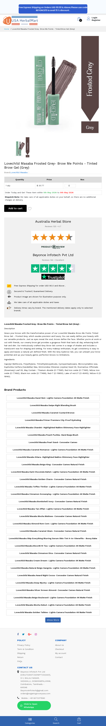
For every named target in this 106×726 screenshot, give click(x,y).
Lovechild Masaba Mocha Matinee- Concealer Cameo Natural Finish (53, 516)
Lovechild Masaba (18, 172)
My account (60, 653)
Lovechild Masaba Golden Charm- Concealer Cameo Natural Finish (53, 479)
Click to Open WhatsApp (28, 705)
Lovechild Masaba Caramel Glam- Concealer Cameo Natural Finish (53, 531)
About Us (59, 645)
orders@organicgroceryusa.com (35, 693)
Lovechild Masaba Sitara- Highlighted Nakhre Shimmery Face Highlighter (53, 457)
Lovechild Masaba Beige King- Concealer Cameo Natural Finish (53, 464)
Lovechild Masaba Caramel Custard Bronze (53, 413)
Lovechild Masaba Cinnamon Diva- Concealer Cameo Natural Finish (53, 553)
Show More (53, 620)
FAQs (19, 661)
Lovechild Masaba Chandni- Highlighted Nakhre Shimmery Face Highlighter (53, 427)
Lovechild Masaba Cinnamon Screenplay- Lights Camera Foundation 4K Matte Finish (53, 494)
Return (20, 657)
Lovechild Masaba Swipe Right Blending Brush (53, 405)
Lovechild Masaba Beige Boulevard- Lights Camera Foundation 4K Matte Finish (53, 597)
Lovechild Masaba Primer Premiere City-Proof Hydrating (53, 420)
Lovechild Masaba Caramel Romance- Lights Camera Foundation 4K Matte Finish (53, 450)
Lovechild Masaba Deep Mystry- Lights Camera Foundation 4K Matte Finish (53, 583)
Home (6, 29)
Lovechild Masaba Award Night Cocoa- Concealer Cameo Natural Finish (53, 575)
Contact (59, 657)
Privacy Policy (23, 645)
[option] (53, 84)
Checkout (59, 649)
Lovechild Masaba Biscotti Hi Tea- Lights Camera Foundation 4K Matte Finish (53, 546)
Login (94, 17)
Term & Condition (25, 649)
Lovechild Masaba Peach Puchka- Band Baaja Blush (53, 435)
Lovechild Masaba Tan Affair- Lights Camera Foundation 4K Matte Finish (53, 509)
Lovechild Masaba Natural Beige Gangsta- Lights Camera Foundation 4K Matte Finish (53, 568)
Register (96, 20)
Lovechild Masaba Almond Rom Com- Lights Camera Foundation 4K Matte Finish (53, 523)
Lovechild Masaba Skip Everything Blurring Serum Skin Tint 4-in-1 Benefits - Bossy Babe (53, 538)
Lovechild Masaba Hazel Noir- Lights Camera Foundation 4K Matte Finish (53, 398)
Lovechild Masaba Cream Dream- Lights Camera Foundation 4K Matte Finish (53, 560)
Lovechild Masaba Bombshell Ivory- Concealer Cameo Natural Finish (53, 501)
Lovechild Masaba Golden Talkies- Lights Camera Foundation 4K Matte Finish (53, 612)
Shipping (21, 653)
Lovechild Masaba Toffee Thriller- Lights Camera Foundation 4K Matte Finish (53, 487)
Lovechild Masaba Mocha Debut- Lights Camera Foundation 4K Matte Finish (53, 605)
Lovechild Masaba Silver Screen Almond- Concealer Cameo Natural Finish (53, 590)
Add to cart (15, 208)
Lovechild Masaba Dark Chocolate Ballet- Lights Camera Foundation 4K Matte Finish (53, 472)
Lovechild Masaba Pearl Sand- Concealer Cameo (53, 442)
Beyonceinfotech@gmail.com (34, 690)
